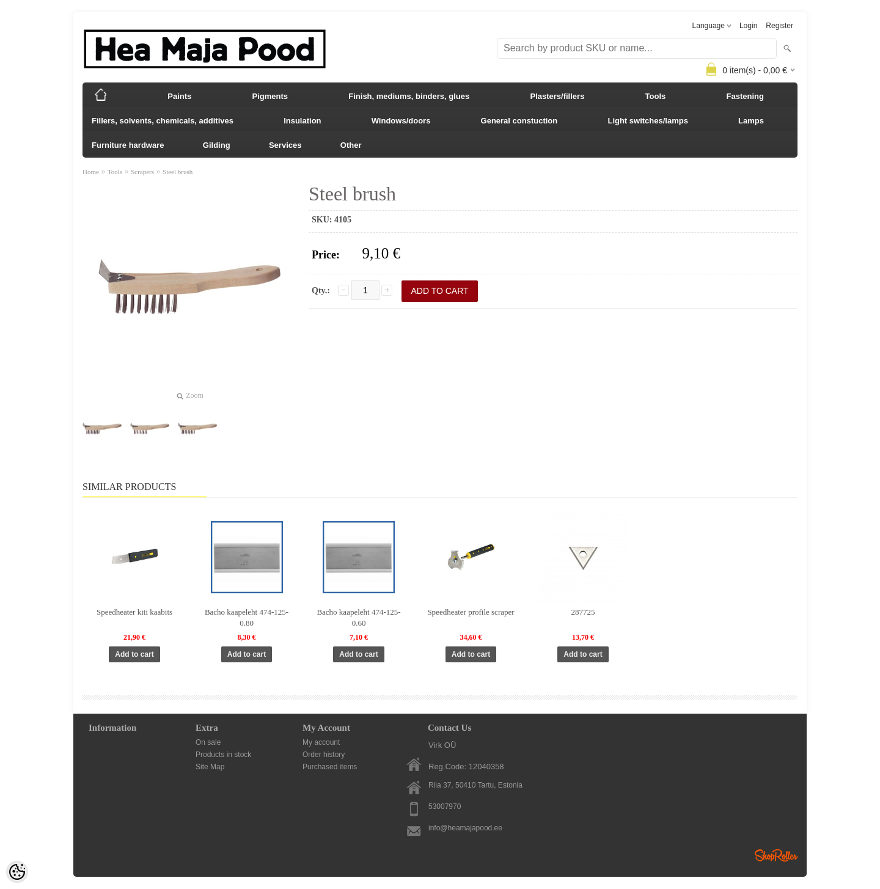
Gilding (216, 145)
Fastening (745, 96)
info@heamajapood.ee (465, 828)
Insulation (302, 120)
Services (285, 145)
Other (351, 145)
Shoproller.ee (776, 855)
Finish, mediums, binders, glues (408, 96)
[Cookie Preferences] (17, 872)
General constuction (519, 120)
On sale (208, 742)
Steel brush (178, 171)
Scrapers (142, 171)
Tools (655, 96)
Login (748, 25)
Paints (179, 96)
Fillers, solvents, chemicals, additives (162, 120)
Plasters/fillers (557, 96)
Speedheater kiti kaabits (134, 611)
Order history (323, 754)
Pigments (270, 96)
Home (90, 171)
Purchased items (329, 767)
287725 (583, 611)
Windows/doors (401, 120)
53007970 (444, 806)
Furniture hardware (128, 145)
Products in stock (223, 754)
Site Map (210, 767)
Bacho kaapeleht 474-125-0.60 (358, 617)
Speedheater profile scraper (470, 611)
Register (779, 25)
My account (321, 742)
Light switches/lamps (647, 120)
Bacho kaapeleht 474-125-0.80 (246, 617)
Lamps (751, 120)
